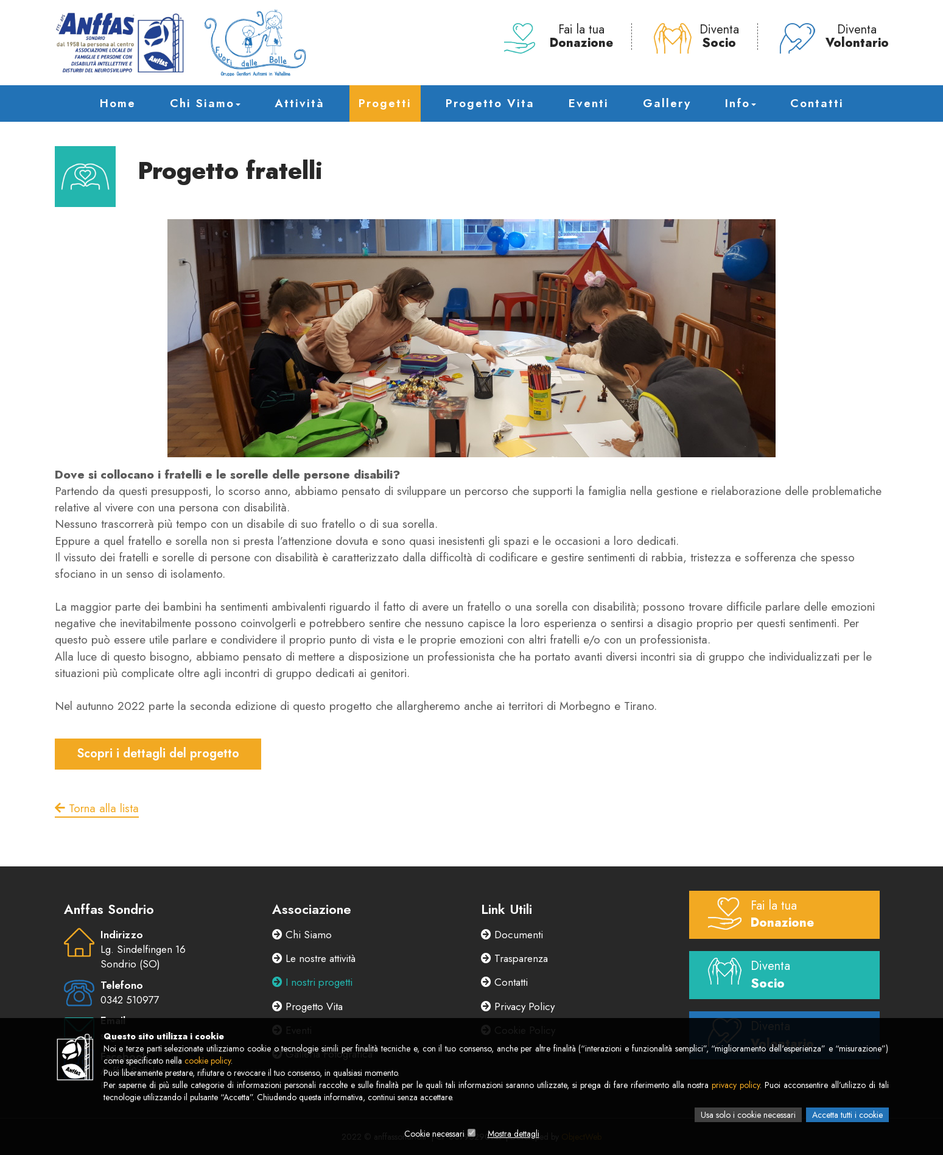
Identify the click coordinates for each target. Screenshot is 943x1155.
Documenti (512, 934)
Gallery (667, 103)
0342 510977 (129, 999)
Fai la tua (558, 36)
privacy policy (736, 1085)
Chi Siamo (205, 103)
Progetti (385, 103)
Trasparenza (514, 958)
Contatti (817, 103)
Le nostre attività (314, 958)
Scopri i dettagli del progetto (158, 753)
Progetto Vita (490, 103)
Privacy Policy (518, 1006)
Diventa (696, 36)
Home (118, 103)
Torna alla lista (97, 808)
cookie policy (207, 1061)
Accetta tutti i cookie (847, 1115)
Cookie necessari (434, 1134)
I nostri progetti (312, 982)
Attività (299, 103)
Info (740, 103)
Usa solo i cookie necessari (748, 1115)
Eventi (589, 103)
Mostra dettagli (513, 1134)
